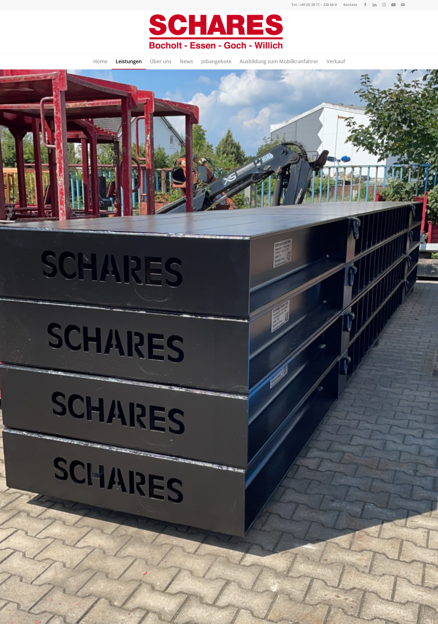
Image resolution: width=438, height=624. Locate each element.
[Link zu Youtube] (393, 4)
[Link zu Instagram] (383, 4)
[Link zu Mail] (402, 4)
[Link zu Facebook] (365, 4)
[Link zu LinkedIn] (374, 4)
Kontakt (350, 4)
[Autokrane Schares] (219, 31)
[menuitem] (314, 4)
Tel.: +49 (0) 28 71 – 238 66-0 (314, 4)
